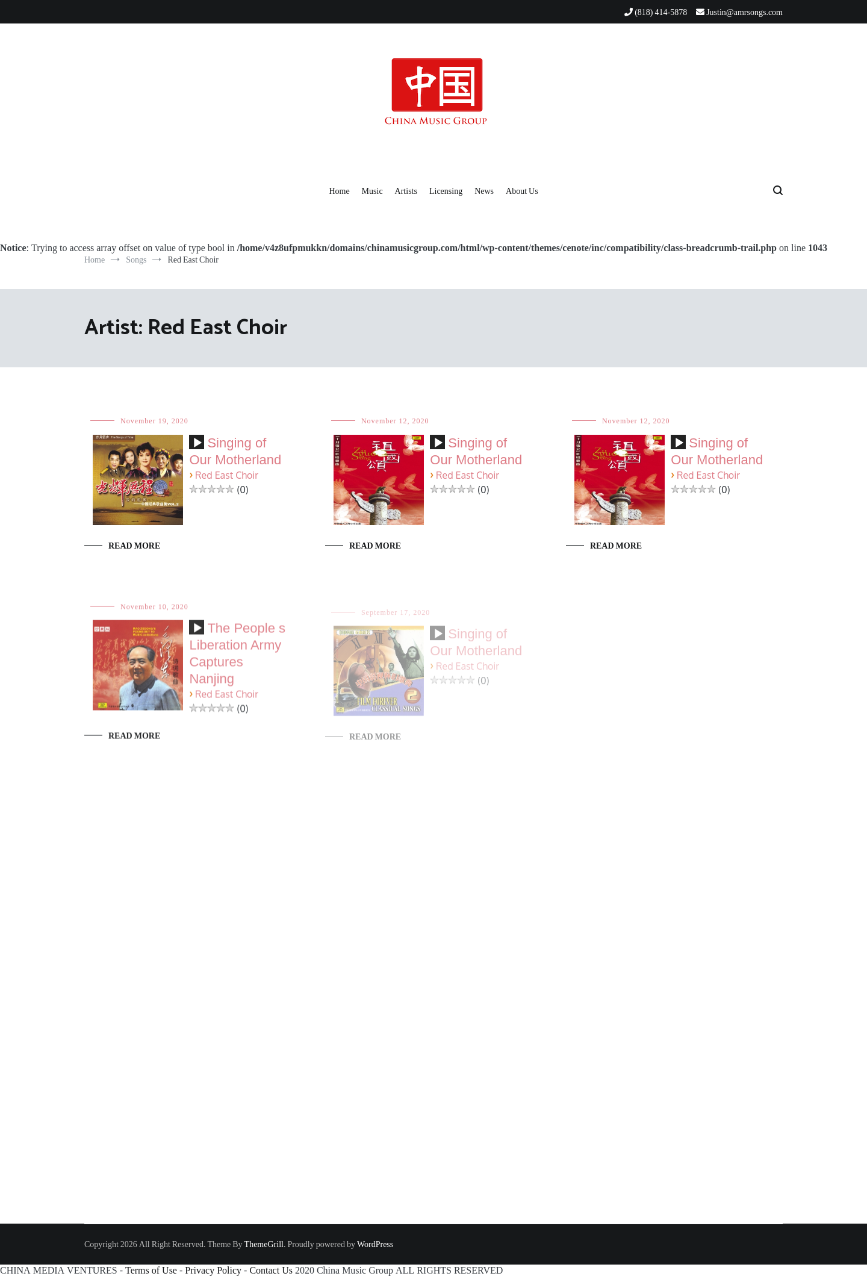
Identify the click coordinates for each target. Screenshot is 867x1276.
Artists (406, 191)
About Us (522, 191)
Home (339, 191)
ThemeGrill (264, 1244)
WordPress (375, 1244)
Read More (134, 545)
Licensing (445, 191)
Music (372, 191)
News (484, 191)
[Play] (197, 443)
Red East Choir (226, 475)
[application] (196, 447)
